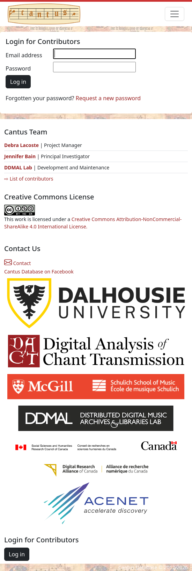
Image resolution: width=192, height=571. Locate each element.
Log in (18, 82)
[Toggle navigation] (174, 14)
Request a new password (108, 98)
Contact (17, 263)
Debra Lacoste (21, 145)
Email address (24, 55)
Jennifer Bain (20, 156)
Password (18, 68)
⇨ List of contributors (28, 178)
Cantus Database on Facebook (39, 271)
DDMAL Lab (18, 167)
